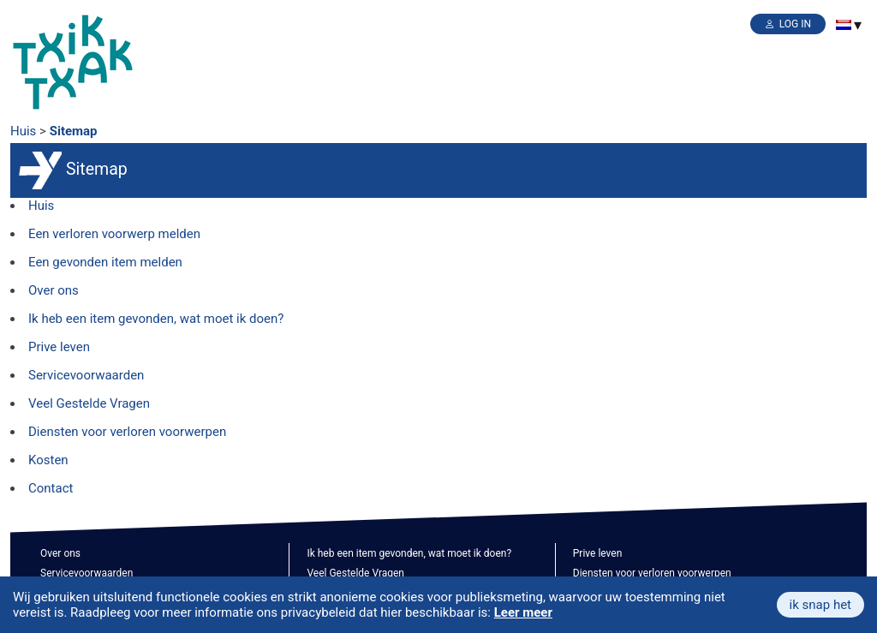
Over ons (53, 290)
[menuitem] (843, 25)
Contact (50, 488)
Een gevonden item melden (105, 262)
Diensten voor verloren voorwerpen (127, 431)
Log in (795, 24)
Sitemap (74, 131)
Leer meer (523, 612)
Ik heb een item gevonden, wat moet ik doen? (155, 318)
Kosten (48, 460)
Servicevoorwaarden (86, 375)
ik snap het (820, 604)
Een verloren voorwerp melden (114, 234)
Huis (23, 131)
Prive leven (59, 347)
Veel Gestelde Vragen (89, 403)
